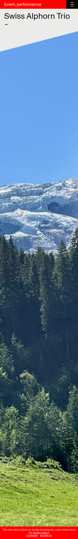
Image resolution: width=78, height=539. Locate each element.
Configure (31, 535)
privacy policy (41, 532)
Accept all (46, 535)
